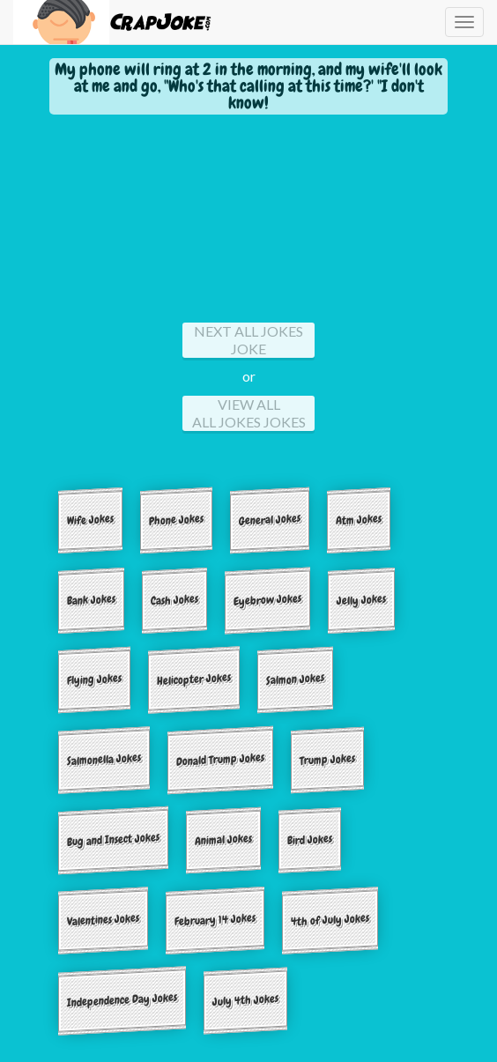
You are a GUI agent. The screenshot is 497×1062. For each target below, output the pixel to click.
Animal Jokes (223, 839)
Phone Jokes (176, 519)
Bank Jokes (91, 599)
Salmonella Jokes (104, 759)
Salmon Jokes (295, 679)
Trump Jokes (327, 760)
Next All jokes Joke (248, 340)
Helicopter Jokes (194, 679)
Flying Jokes (94, 679)
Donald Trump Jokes (220, 759)
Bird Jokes (309, 840)
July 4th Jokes (245, 1000)
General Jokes (269, 519)
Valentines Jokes (103, 919)
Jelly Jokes (361, 599)
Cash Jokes (174, 599)
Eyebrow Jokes (267, 599)
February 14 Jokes (215, 919)
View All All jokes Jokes (249, 413)
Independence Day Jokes (122, 999)
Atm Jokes (359, 519)
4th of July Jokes (330, 919)
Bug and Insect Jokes (113, 839)
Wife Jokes (90, 519)
